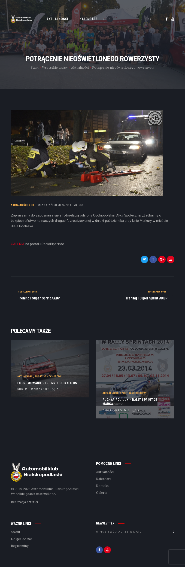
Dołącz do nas (21, 539)
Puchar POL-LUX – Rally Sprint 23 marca (130, 402)
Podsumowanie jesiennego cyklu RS (47, 383)
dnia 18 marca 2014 (116, 410)
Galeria (101, 493)
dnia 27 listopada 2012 (33, 389)
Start (35, 67)
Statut (15, 532)
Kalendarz (104, 479)
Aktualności (80, 67)
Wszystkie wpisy (54, 67)
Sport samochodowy (48, 376)
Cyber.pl (33, 502)
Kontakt (102, 486)
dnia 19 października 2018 (54, 205)
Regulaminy (19, 546)
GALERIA (17, 244)
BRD (31, 205)
